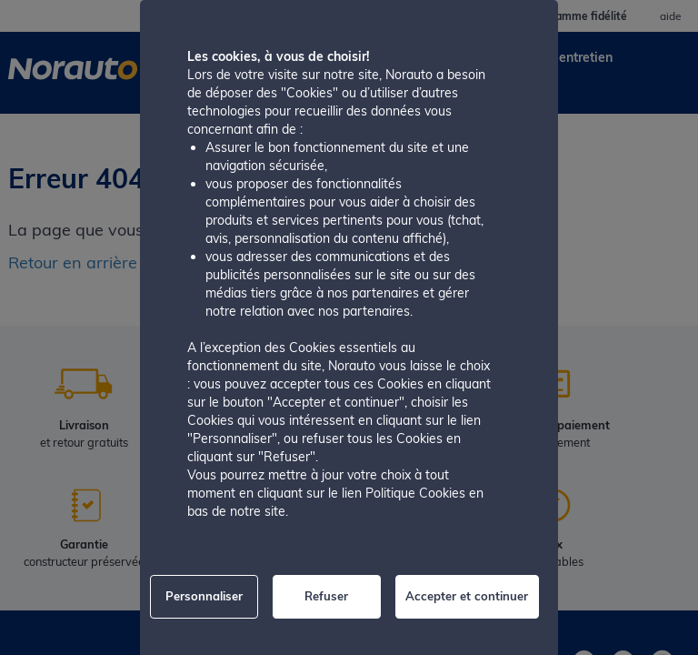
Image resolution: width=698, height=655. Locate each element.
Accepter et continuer (466, 596)
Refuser (326, 596)
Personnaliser (204, 596)
